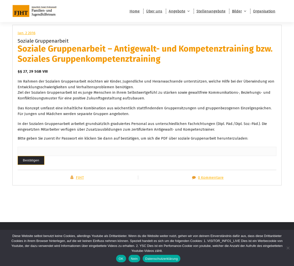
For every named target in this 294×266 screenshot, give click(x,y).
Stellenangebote (211, 11)
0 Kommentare (211, 177)
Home (135, 11)
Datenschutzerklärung (161, 259)
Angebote (177, 11)
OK (121, 259)
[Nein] (287, 247)
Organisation (264, 11)
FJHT (80, 177)
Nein (134, 259)
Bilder (237, 11)
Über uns (154, 11)
